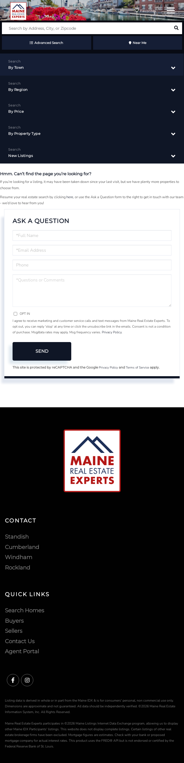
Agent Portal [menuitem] (22, 651)
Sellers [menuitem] (13, 631)
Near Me (139, 43)
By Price (16, 111)
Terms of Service (137, 367)
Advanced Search (48, 43)
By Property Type (24, 133)
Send (41, 351)
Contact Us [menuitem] (20, 641)
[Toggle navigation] (171, 9)
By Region (18, 89)
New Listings (20, 155)
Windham (18, 557)
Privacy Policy (111, 332)
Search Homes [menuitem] (24, 610)
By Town (16, 67)
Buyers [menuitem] (14, 620)
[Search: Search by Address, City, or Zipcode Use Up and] (86, 28)
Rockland (17, 567)
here (69, 197)
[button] (176, 28)
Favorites (145, 11)
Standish (17, 536)
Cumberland (22, 547)
